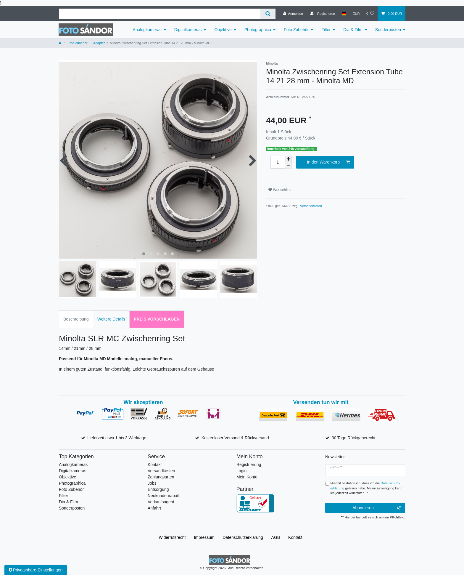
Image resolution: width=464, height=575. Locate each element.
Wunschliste (280, 190)
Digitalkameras (188, 29)
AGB (275, 537)
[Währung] (356, 13)
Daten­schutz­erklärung (243, 537)
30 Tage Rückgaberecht (354, 437)
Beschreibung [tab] (76, 319)
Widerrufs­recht (172, 537)
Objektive (222, 29)
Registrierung (248, 464)
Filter (326, 29)
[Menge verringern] (288, 165)
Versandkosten (311, 206)
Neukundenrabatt (163, 495)
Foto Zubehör (296, 29)
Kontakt (155, 464)
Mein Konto (246, 477)
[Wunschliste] (370, 13)
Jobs (152, 483)
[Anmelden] (293, 13)
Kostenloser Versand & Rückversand (235, 437)
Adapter (99, 43)
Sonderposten (388, 29)
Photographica (257, 29)
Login (241, 470)
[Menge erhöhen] (288, 159)
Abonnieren (376, 508)
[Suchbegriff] (159, 14)
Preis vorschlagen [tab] (157, 319)
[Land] (343, 13)
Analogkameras (147, 29)
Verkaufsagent (161, 501)
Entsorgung (158, 489)
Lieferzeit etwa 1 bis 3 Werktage (116, 437)
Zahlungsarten (161, 477)
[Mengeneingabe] (277, 162)
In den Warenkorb (328, 162)
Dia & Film (352, 29)
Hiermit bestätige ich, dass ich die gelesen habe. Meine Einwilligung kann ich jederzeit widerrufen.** (366, 488)
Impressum (204, 537)
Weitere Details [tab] (111, 319)
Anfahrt (154, 508)
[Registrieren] (322, 13)
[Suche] (268, 14)
